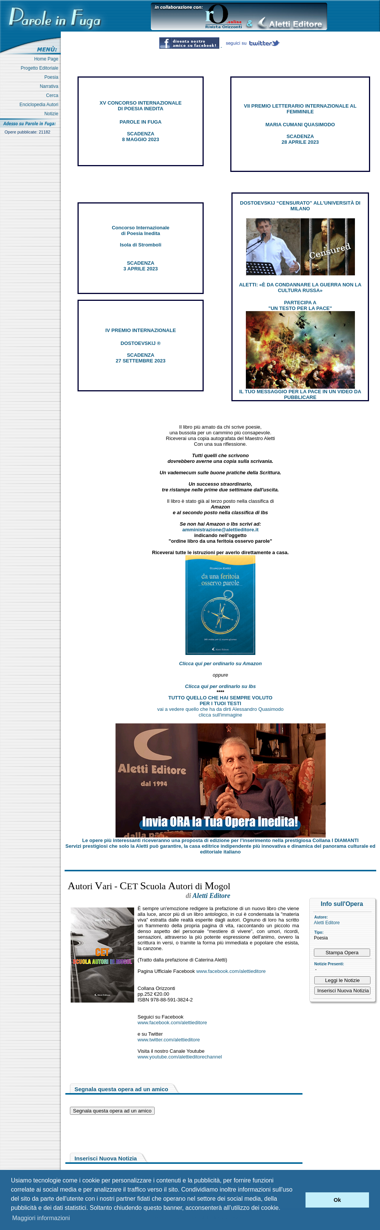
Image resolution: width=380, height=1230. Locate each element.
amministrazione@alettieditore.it (220, 529)
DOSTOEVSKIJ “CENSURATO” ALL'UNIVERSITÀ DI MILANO (300, 205)
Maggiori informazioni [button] (41, 1218)
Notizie (52, 113)
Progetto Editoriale (41, 68)
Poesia (52, 77)
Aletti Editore (327, 922)
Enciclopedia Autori (40, 104)
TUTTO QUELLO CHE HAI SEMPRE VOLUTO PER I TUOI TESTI (220, 700)
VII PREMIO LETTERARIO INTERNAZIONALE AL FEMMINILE (300, 108)
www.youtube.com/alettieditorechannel (180, 1057)
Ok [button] (337, 1200)
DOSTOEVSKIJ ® (140, 343)
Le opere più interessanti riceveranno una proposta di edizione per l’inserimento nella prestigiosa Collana (220, 840)
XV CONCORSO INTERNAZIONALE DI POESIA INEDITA (141, 105)
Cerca (53, 95)
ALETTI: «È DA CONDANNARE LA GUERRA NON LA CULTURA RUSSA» (300, 287)
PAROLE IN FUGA (141, 122)
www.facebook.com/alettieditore (231, 971)
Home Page (47, 59)
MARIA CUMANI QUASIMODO (300, 124)
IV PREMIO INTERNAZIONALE (140, 330)
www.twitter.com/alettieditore (169, 1039)
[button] (298, 1200)
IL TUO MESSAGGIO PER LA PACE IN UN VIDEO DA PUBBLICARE (300, 394)
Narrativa (50, 86)
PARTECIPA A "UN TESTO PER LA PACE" (300, 305)
